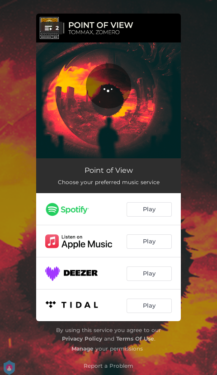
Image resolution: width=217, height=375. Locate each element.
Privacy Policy (82, 338)
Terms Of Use (135, 338)
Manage (82, 348)
